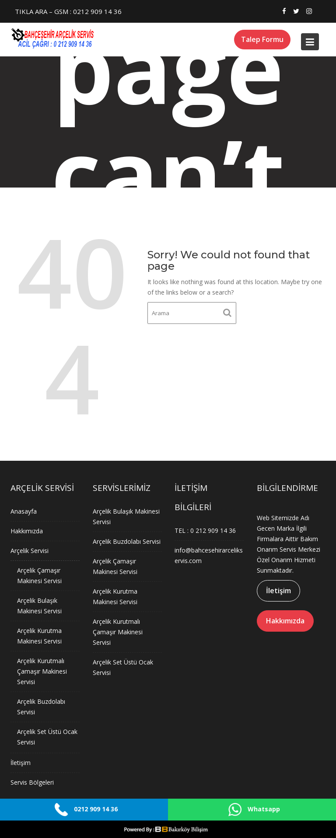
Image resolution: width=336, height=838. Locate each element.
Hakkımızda (27, 532)
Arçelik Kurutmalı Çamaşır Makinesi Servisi (42, 670)
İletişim (21, 761)
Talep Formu (262, 39)
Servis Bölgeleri (32, 781)
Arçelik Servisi (30, 551)
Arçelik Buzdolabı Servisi (126, 542)
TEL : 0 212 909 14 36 (205, 530)
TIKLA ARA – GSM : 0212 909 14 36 (68, 11)
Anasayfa (24, 512)
